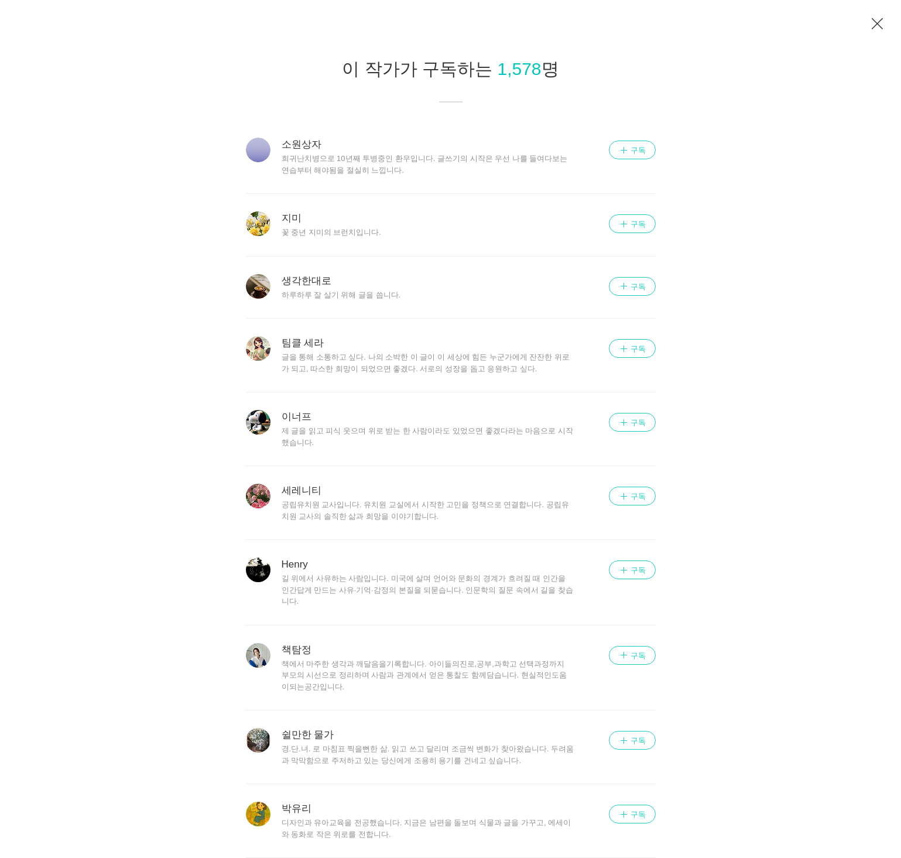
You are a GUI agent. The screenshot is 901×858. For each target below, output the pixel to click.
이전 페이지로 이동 (877, 24)
